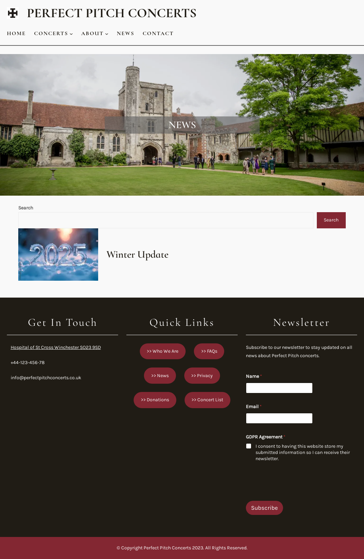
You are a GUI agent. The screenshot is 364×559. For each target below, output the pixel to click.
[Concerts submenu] (71, 33)
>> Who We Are (162, 351)
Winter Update (137, 254)
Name (254, 376)
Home (16, 33)
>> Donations (155, 400)
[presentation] (298, 496)
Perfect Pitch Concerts (112, 13)
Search (25, 208)
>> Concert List (207, 400)
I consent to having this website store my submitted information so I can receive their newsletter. (303, 452)
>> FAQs (209, 351)
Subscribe (264, 507)
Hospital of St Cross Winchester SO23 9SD (56, 347)
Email (254, 407)
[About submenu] (106, 33)
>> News (160, 376)
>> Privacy (202, 376)
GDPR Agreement (265, 437)
